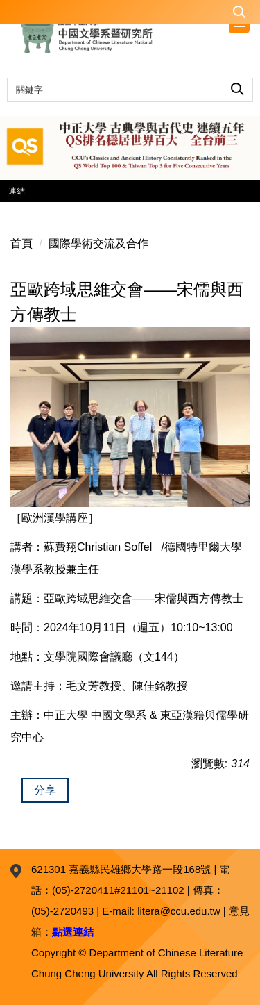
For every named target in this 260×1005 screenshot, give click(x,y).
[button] (130, 12)
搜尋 (237, 86)
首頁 (21, 243)
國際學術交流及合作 (98, 243)
